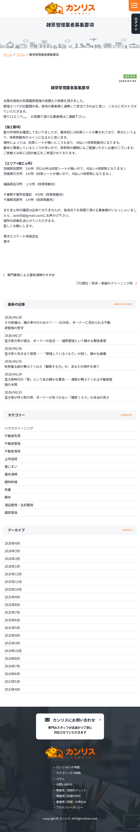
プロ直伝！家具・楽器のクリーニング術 (104, 283)
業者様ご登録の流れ (68, 796)
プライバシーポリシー (69, 807)
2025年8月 (12, 604)
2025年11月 (13, 581)
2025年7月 (12, 612)
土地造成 (11, 458)
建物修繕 (11, 481)
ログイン (135, 23)
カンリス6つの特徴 (68, 767)
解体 (8, 497)
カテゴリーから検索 (68, 773)
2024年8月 (12, 658)
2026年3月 (12, 550)
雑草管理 (11, 512)
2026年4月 (12, 543)
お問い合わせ (64, 784)
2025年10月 (13, 589)
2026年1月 (12, 566)
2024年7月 (12, 666)
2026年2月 (12, 558)
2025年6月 (12, 620)
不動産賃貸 (12, 451)
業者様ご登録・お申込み (71, 802)
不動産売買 (12, 435)
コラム (60, 779)
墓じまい (11, 466)
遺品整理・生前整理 (19, 504)
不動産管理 (12, 443)
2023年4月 (12, 689)
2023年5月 (12, 681)
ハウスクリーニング (19, 428)
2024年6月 (12, 673)
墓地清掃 (11, 474)
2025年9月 (12, 596)
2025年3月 (12, 643)
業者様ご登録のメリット (71, 790)
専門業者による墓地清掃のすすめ (31, 274)
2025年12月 (13, 573)
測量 (8, 489)
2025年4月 (12, 635)
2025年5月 (12, 627)
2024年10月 (13, 650)
